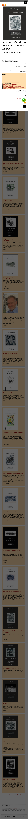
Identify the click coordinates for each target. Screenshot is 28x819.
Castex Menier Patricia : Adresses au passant (12, 80)
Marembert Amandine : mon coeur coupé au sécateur (13, 87)
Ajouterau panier (18, 99)
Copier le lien (22, 71)
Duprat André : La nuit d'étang (9, 88)
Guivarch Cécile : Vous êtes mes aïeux (10, 76)
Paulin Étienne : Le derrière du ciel (10, 84)
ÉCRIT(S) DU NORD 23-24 (8, 85)
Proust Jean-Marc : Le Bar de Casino (10, 81)
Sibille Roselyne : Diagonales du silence (11, 82)
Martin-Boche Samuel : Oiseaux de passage (12, 86)
